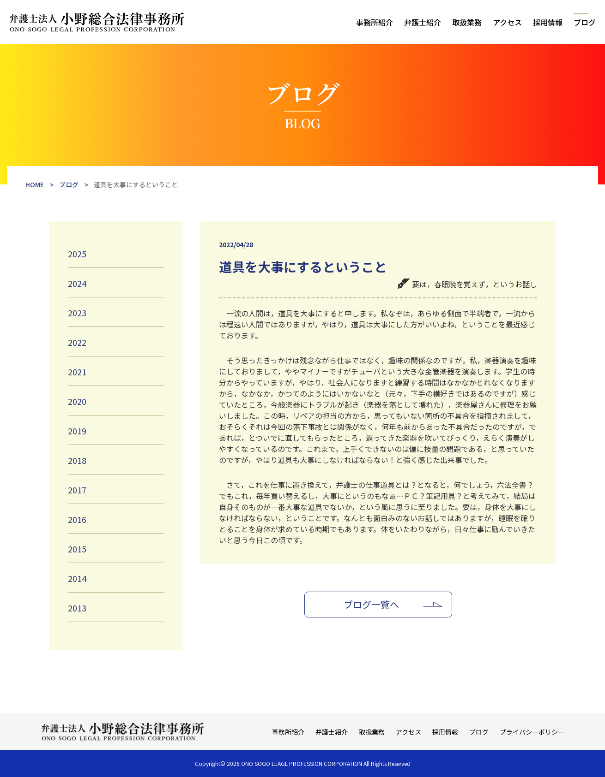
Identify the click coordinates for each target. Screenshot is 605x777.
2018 (77, 460)
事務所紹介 (374, 22)
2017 (77, 490)
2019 (77, 431)
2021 (77, 372)
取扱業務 (467, 22)
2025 (77, 254)
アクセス (507, 22)
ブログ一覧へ (371, 604)
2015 (77, 549)
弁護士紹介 (422, 22)
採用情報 (548, 22)
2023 (77, 313)
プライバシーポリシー (532, 731)
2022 (77, 342)
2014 (77, 578)
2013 (77, 608)
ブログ (585, 22)
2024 (77, 283)
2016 (77, 519)
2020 (77, 401)
